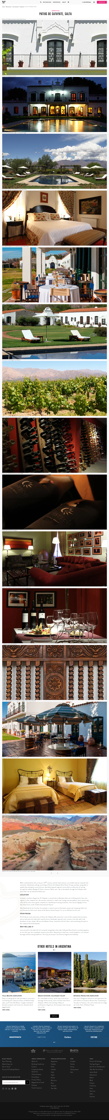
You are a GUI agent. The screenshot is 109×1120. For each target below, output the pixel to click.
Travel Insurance (37, 1088)
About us (35, 1061)
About (64, 2)
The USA (54, 1088)
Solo (71, 1072)
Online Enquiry (36, 1074)
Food (91, 1088)
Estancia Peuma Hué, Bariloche (86, 996)
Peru (52, 1083)
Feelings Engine (95, 1064)
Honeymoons (74, 1069)
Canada (53, 1064)
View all (54, 1016)
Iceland (53, 1069)
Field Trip (93, 1086)
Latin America (16, 6)
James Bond (93, 1072)
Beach (92, 1078)
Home (3, 6)
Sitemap (34, 1085)
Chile (52, 1067)
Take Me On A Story (96, 1069)
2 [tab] (55, 1042)
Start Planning (6, 1061)
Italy (52, 1072)
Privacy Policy (36, 1080)
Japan (52, 1075)
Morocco (54, 1080)
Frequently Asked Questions (37, 1070)
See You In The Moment (97, 1067)
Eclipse (92, 1083)
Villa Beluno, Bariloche (12, 996)
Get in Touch (6, 1067)
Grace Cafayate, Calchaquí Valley (51, 996)
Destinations (47, 2)
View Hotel (6, 1010)
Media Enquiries (7, 1064)
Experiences (56, 2)
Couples (72, 1061)
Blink (91, 1080)
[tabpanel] (18, 982)
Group (72, 1067)
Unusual (92, 1097)
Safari (91, 1094)
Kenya (53, 1078)
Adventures (93, 1075)
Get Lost (92, 1091)
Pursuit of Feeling (96, 1061)
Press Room (35, 1077)
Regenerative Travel (38, 1082)
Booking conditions (38, 1064)
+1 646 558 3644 (86, 2)
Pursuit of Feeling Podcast (10, 1069)
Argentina (22, 6)
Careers (34, 1067)
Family (72, 1064)
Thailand (53, 1086)
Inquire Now (102, 2)
